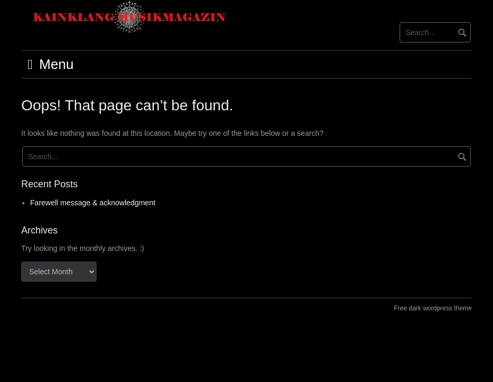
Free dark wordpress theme (433, 308)
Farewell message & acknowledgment (92, 202)
